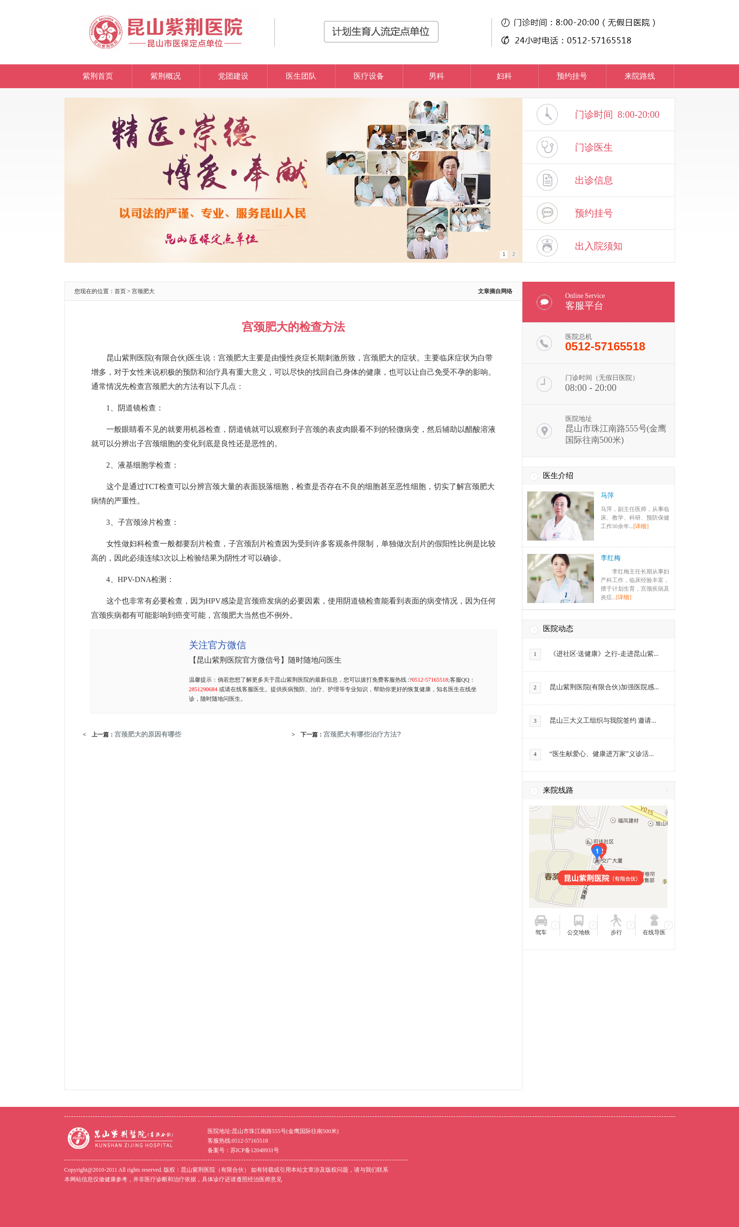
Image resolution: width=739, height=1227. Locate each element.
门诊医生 (594, 147)
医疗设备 (369, 76)
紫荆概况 (165, 76)
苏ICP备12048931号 (255, 1150)
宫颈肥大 (143, 291)
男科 (436, 76)
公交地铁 (578, 932)
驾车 (541, 932)
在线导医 (654, 932)
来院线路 (558, 790)
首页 (120, 291)
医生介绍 (558, 475)
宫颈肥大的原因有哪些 (147, 734)
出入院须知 (599, 246)
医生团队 (301, 76)
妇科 (504, 76)
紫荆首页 (98, 76)
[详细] (641, 526)
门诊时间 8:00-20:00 (617, 114)
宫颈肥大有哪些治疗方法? (362, 734)
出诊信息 (594, 180)
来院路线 (640, 76)
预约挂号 (572, 76)
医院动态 (558, 628)
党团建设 (233, 76)
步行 (616, 932)
